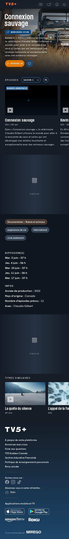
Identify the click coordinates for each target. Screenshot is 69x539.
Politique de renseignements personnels (27, 462)
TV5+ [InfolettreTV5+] (13, 492)
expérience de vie (16, 230)
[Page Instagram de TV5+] (13, 482)
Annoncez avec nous (16, 444)
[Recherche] (65, 4)
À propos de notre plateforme (21, 440)
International (40, 230)
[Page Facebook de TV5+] (7, 482)
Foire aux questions (15, 448)
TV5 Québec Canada (16, 453)
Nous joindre (12, 466)
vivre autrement (15, 237)
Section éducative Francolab (20, 457)
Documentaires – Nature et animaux (26, 222)
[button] (49, 4)
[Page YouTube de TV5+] (19, 482)
